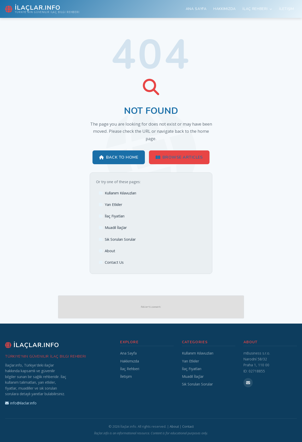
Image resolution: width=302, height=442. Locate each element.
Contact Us (111, 262)
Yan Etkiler (110, 204)
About (107, 250)
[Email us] (248, 382)
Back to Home (118, 157)
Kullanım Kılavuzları (117, 193)
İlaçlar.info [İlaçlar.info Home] (32, 345)
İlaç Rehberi (257, 8)
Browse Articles (179, 157)
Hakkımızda (224, 8)
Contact (188, 426)
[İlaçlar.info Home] (42, 9)
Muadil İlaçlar (113, 227)
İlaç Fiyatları (111, 216)
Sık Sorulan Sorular (117, 239)
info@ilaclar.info (21, 403)
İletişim (286, 8)
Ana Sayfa (196, 8)
